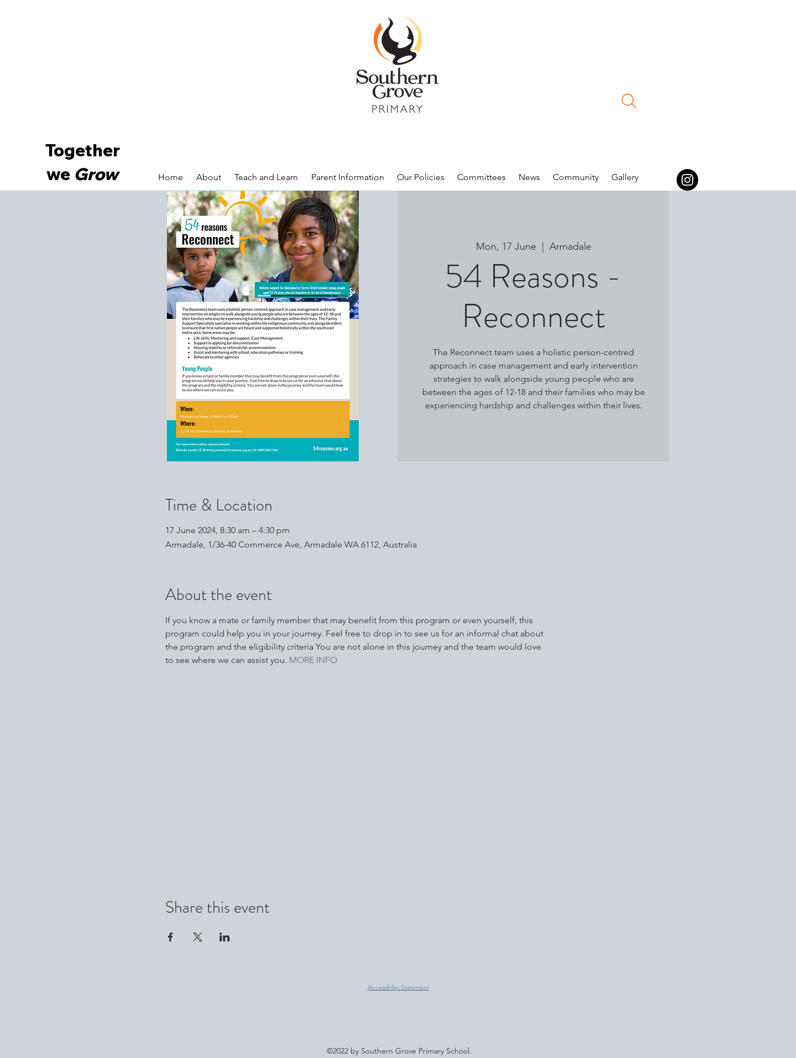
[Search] (629, 101)
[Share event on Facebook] (170, 937)
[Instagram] (687, 180)
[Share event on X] (197, 937)
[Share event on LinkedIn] (224, 937)
